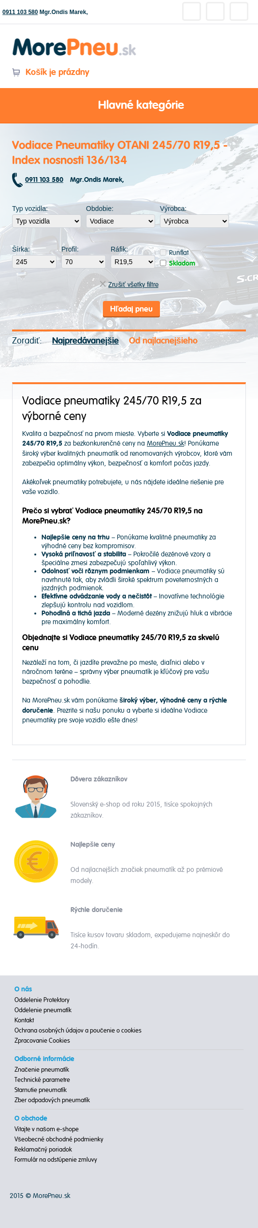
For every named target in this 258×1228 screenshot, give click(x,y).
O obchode (30, 1118)
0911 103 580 (20, 12)
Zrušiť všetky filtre (129, 285)
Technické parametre (42, 1080)
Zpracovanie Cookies (42, 1041)
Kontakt (24, 1020)
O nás (23, 989)
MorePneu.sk (165, 443)
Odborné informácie (44, 1059)
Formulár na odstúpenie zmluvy (55, 1160)
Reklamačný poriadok (43, 1149)
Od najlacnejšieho (163, 340)
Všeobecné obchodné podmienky (58, 1139)
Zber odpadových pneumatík (52, 1100)
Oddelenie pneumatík (43, 1010)
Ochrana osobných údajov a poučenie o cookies (78, 1030)
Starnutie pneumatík (40, 1090)
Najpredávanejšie (85, 340)
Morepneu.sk (74, 40)
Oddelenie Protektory (42, 1000)
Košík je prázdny (50, 72)
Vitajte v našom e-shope (46, 1129)
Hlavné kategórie (129, 106)
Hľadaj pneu (131, 309)
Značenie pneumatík (41, 1070)
